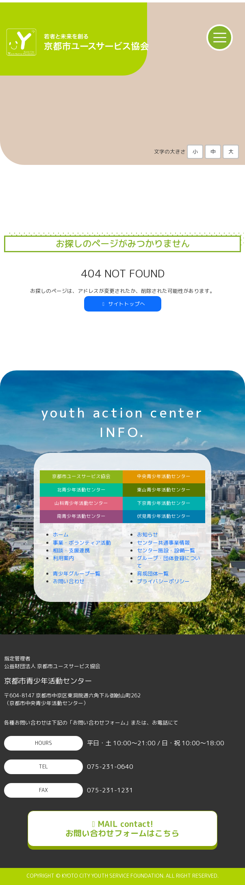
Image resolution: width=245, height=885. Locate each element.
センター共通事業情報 (163, 542)
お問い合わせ (69, 581)
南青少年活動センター (81, 516)
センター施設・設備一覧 (166, 550)
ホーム (61, 534)
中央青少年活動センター (164, 476)
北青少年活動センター (81, 490)
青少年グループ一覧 (76, 573)
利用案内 (63, 558)
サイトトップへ (122, 303)
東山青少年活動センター (164, 490)
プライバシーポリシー (163, 581)
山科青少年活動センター (81, 503)
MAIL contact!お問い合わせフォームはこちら (122, 828)
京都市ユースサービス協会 (81, 476)
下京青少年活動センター (164, 503)
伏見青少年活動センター (164, 516)
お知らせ (147, 534)
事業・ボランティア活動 (82, 542)
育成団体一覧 (153, 573)
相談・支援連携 (71, 550)
